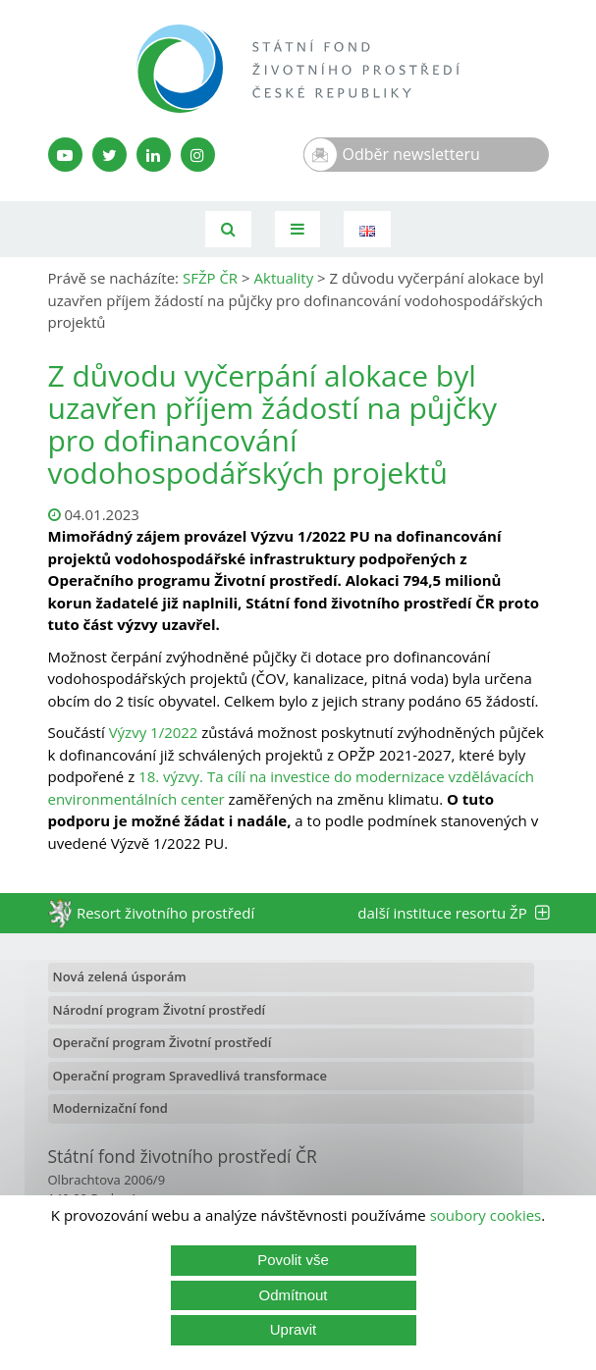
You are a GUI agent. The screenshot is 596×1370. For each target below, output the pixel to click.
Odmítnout (292, 1295)
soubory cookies (486, 1215)
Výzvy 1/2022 (153, 732)
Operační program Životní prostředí (162, 1042)
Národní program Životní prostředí (159, 1010)
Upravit (293, 1329)
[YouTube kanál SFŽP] (65, 154)
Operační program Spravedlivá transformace (190, 1075)
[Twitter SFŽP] (109, 154)
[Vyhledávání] (228, 229)
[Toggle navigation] (297, 229)
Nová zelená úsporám (120, 976)
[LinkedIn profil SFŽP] (153, 154)
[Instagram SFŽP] (198, 154)
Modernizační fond (110, 1108)
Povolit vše (293, 1259)
